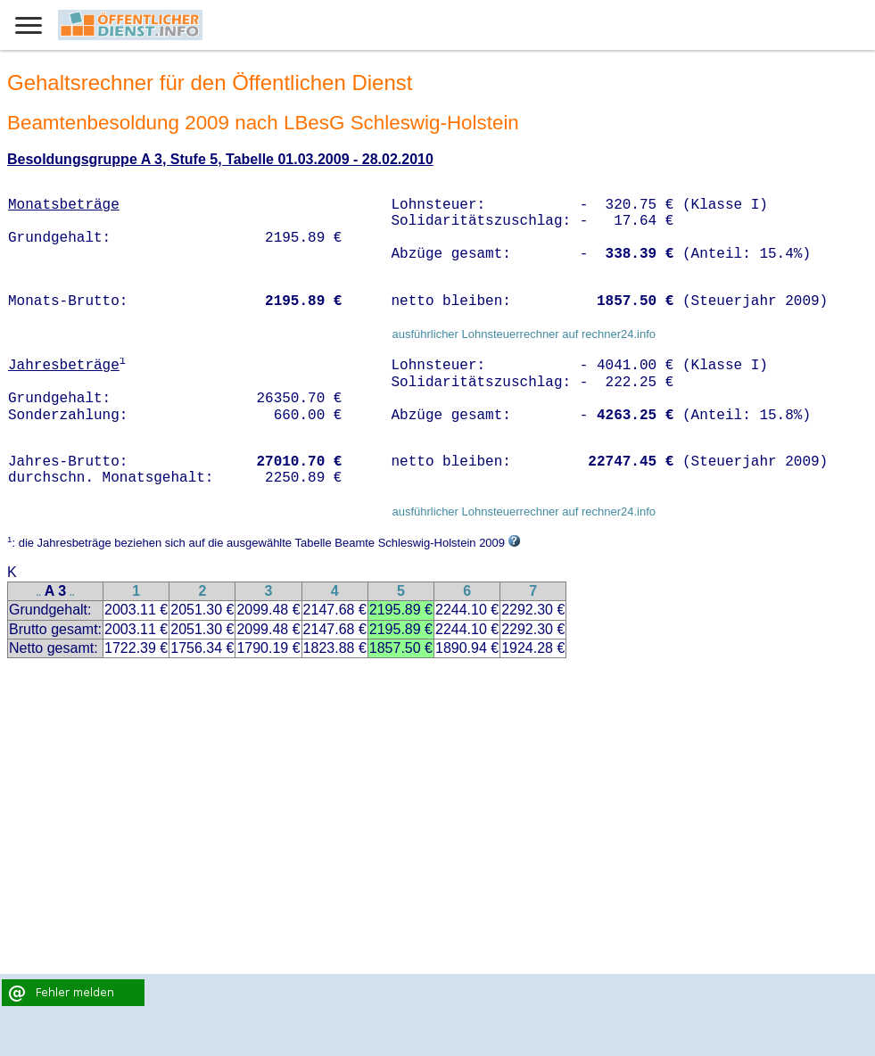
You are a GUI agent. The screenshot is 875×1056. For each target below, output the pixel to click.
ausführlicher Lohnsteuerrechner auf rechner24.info (524, 334)
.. (39, 593)
